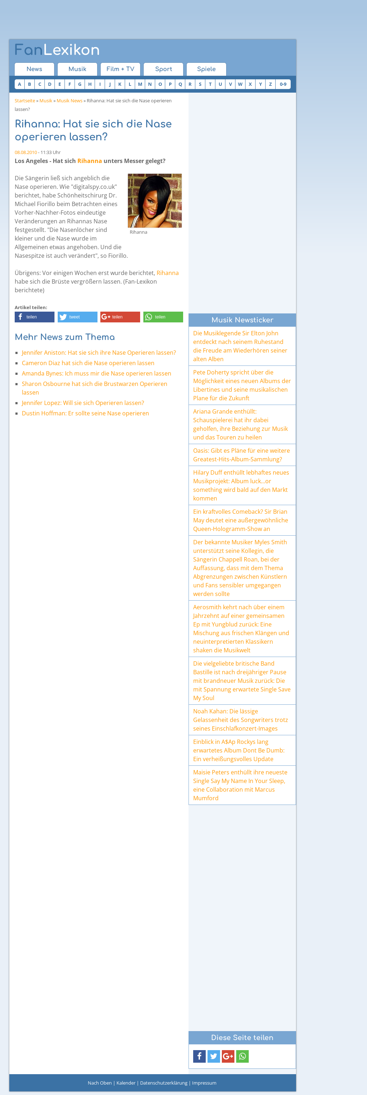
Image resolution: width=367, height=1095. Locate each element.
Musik (77, 69)
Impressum (204, 1083)
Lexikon (57, 50)
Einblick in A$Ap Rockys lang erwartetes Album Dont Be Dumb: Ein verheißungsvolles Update (239, 750)
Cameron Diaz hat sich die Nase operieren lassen (88, 363)
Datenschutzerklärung (163, 1083)
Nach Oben (100, 1083)
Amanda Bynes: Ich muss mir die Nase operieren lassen (96, 373)
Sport (163, 69)
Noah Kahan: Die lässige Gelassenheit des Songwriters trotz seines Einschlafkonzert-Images (240, 719)
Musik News (69, 100)
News (34, 69)
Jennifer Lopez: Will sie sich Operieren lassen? (83, 403)
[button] (34, 317)
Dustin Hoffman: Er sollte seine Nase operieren (85, 413)
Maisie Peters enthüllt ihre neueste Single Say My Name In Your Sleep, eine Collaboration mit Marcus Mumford (240, 785)
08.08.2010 (26, 152)
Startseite (25, 100)
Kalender (125, 1083)
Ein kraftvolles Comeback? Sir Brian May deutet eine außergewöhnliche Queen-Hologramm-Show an (240, 520)
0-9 (283, 84)
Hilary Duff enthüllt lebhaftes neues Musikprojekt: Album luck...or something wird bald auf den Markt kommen (241, 485)
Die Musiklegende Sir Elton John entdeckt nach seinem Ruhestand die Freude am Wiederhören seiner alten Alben (240, 346)
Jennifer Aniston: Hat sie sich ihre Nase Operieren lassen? (99, 353)
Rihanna (89, 161)
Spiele (206, 69)
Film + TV (120, 69)
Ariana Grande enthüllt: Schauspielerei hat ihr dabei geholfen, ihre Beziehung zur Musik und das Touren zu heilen (240, 424)
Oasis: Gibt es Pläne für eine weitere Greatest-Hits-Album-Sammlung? (241, 455)
